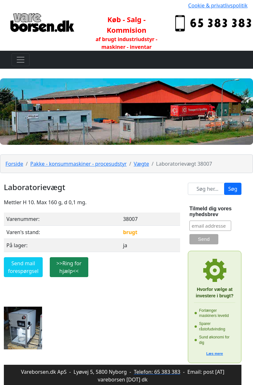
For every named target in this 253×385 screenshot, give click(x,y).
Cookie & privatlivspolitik (218, 5)
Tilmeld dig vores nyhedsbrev (210, 211)
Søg (232, 188)
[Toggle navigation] (21, 59)
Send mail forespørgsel (23, 267)
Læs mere (214, 353)
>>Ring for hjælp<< (69, 267)
